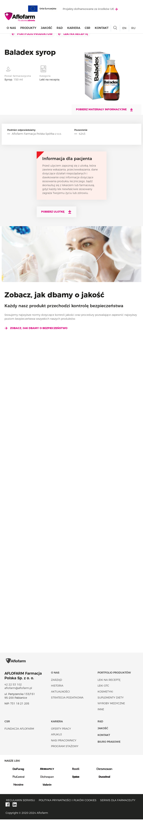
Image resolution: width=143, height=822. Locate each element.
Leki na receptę (73, 34)
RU (133, 28)
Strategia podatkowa (67, 700)
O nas (11, 28)
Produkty (28, 28)
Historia (57, 688)
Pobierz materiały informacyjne (104, 109)
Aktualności (60, 694)
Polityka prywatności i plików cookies (67, 802)
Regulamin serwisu (20, 802)
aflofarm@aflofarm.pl (18, 690)
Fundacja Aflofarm (19, 731)
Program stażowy (64, 748)
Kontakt (102, 28)
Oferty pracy (61, 731)
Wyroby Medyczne (111, 706)
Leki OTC (103, 688)
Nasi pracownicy (63, 743)
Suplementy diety (111, 700)
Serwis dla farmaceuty (117, 802)
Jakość (46, 28)
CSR (87, 28)
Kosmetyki (105, 694)
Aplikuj (56, 737)
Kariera (73, 28)
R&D (60, 28)
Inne (101, 712)
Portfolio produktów (32, 34)
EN (124, 28)
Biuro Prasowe (109, 744)
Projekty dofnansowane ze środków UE (90, 9)
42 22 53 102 (13, 687)
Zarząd (56, 682)
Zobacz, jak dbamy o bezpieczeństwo (35, 328)
